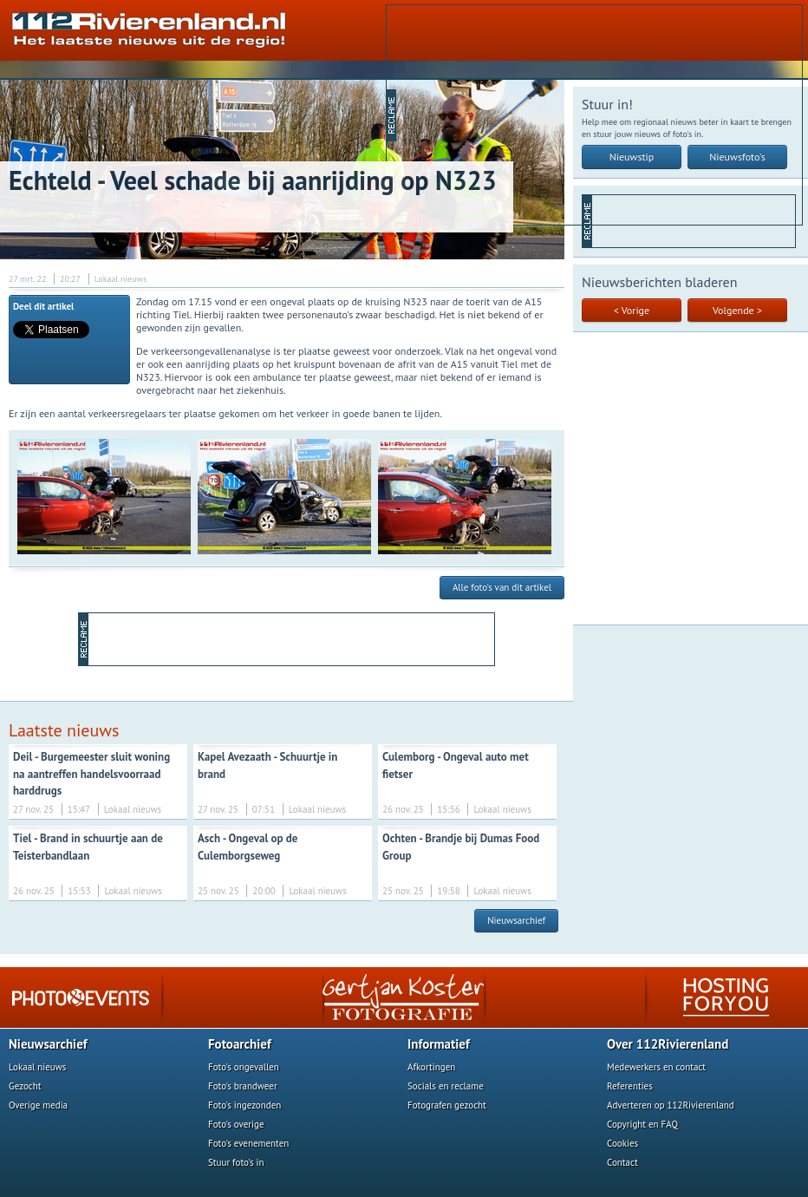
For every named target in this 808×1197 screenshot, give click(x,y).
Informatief (438, 1044)
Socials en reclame (445, 1086)
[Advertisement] (531, 113)
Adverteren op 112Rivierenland (670, 1105)
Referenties (630, 1086)
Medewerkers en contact (656, 1067)
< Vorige (631, 310)
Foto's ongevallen (243, 1067)
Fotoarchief (239, 1044)
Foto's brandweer (242, 1086)
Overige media (38, 1105)
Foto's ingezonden (244, 1105)
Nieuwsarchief (516, 920)
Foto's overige (236, 1124)
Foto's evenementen (248, 1143)
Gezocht (25, 1086)
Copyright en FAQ (642, 1124)
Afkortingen (431, 1067)
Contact (622, 1162)
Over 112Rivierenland (667, 1044)
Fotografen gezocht (446, 1105)
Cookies (622, 1143)
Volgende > (737, 310)
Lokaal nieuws (37, 1067)
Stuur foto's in (236, 1162)
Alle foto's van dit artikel (502, 587)
